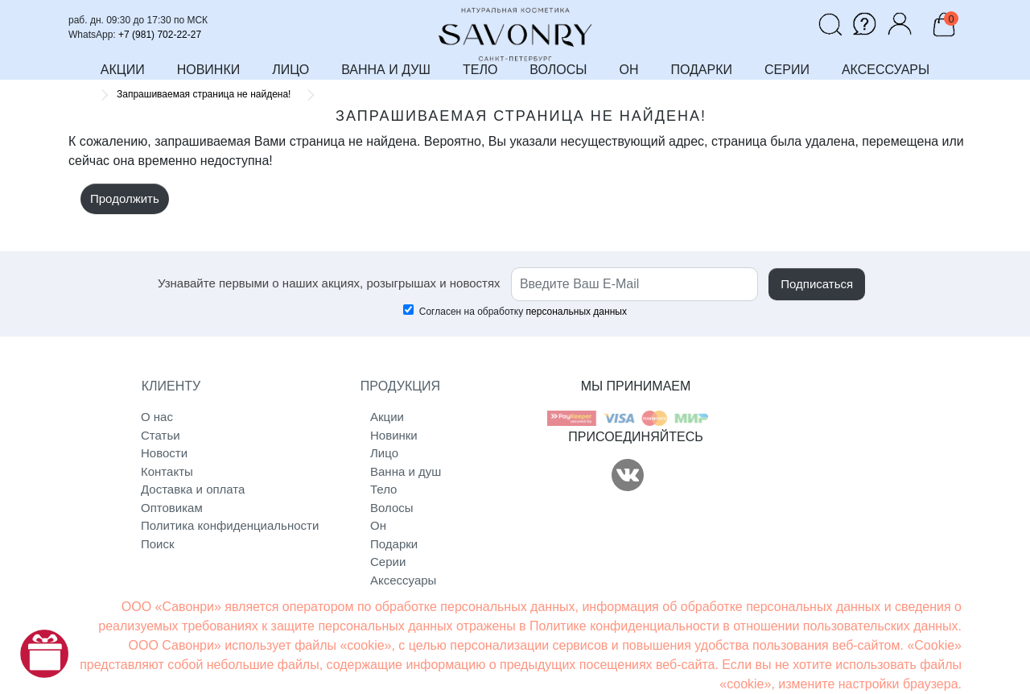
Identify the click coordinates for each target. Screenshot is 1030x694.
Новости (164, 453)
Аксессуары (403, 580)
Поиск (158, 544)
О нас (157, 416)
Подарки (394, 544)
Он (378, 525)
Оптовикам (172, 507)
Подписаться (817, 284)
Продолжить (124, 198)
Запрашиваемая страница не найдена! (203, 94)
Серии (388, 561)
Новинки (394, 435)
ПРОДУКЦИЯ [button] (400, 386)
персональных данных (576, 311)
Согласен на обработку (515, 310)
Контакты (167, 471)
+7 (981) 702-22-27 (159, 34)
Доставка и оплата (193, 489)
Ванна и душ (405, 471)
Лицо (384, 453)
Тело (383, 489)
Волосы (392, 507)
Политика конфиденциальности (207, 525)
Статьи (160, 435)
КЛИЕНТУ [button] (171, 386)
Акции (387, 416)
